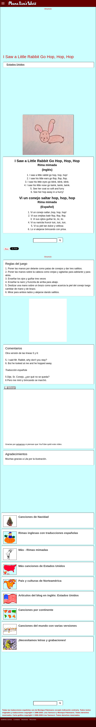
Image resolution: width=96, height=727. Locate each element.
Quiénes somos (6, 719)
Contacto (17, 719)
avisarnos (20, 444)
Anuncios (24, 719)
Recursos (32, 719)
